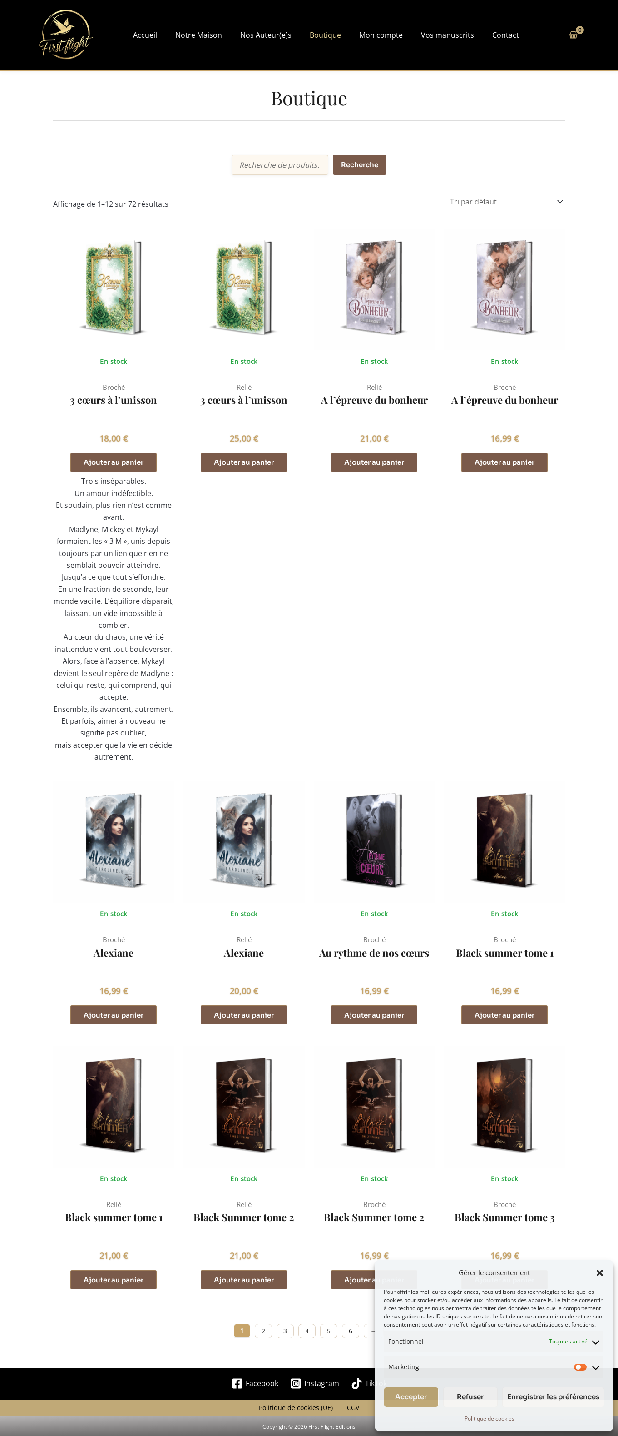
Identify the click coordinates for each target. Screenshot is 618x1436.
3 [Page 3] (285, 1335)
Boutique (308, 35)
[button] (599, 1269)
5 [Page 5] (329, 1335)
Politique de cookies (489, 1418)
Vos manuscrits (414, 35)
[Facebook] (255, 1387)
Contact (464, 35)
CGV (350, 1414)
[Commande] (505, 201)
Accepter (411, 1396)
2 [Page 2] (263, 1335)
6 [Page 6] (350, 1335)
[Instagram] (314, 1387)
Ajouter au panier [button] (113, 463)
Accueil (153, 35)
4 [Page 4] (307, 1335)
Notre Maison (198, 35)
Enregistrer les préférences (553, 1396)
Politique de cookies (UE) (299, 1414)
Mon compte (356, 35)
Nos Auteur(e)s (257, 35)
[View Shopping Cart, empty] (573, 35)
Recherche (359, 164)
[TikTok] (369, 1387)
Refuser (470, 1396)
